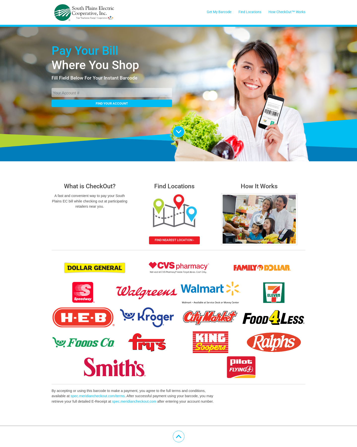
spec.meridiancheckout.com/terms (98, 396)
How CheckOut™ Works (286, 12)
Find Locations (249, 12)
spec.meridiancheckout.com (134, 401)
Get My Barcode (219, 12)
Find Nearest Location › (174, 240)
